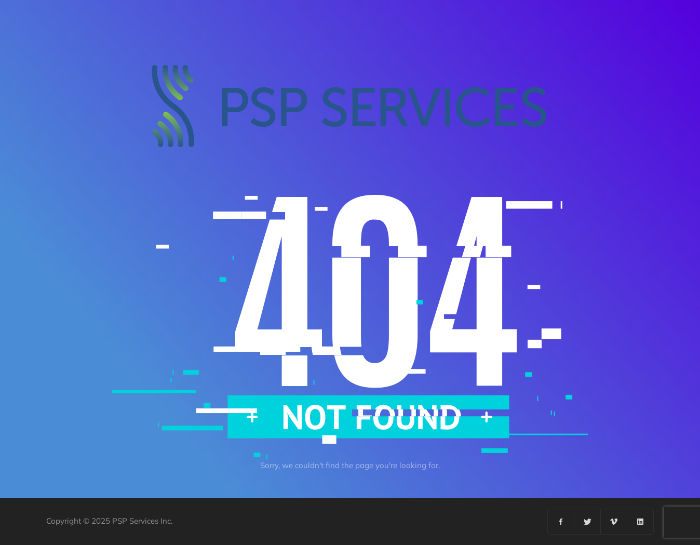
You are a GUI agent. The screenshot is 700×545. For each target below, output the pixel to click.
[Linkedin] (640, 521)
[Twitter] (587, 521)
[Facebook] (561, 521)
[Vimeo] (614, 521)
